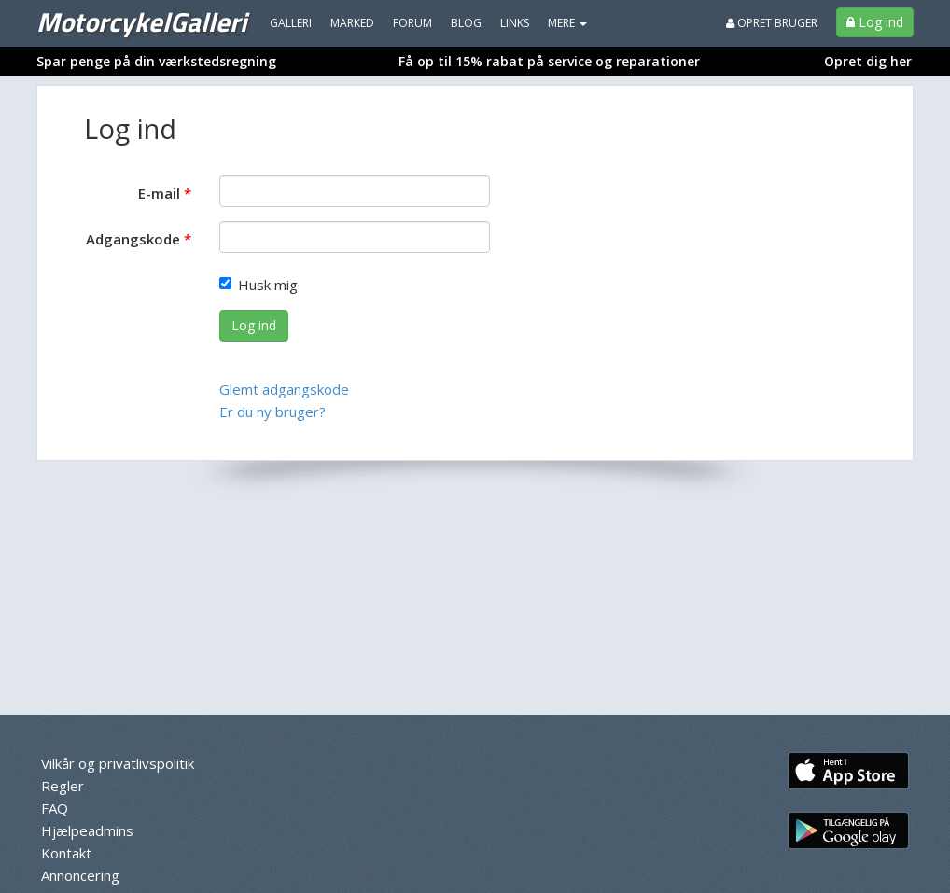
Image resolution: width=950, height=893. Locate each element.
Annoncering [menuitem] (80, 875)
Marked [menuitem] (352, 23)
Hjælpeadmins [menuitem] (87, 830)
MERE (567, 23)
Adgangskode (133, 239)
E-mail (159, 193)
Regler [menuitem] (62, 785)
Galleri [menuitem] (291, 23)
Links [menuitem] (514, 23)
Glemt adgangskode (284, 389)
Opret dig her (868, 61)
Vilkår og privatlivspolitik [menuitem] (117, 763)
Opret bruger (771, 23)
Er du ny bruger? (272, 411)
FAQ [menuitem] (54, 808)
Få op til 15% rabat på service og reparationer (549, 61)
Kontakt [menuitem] (66, 853)
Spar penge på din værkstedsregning (156, 61)
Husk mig (258, 284)
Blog (466, 23)
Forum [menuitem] (412, 23)
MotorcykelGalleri (141, 21)
